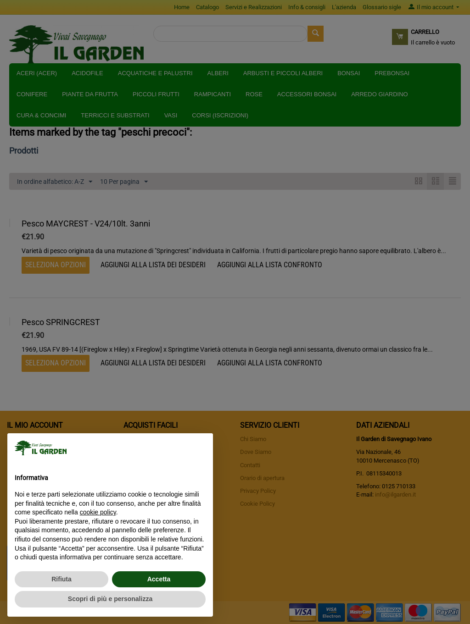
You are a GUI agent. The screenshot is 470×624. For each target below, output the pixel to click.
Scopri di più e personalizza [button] (110, 598)
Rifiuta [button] (61, 579)
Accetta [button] (159, 579)
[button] (201, 448)
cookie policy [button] (98, 512)
